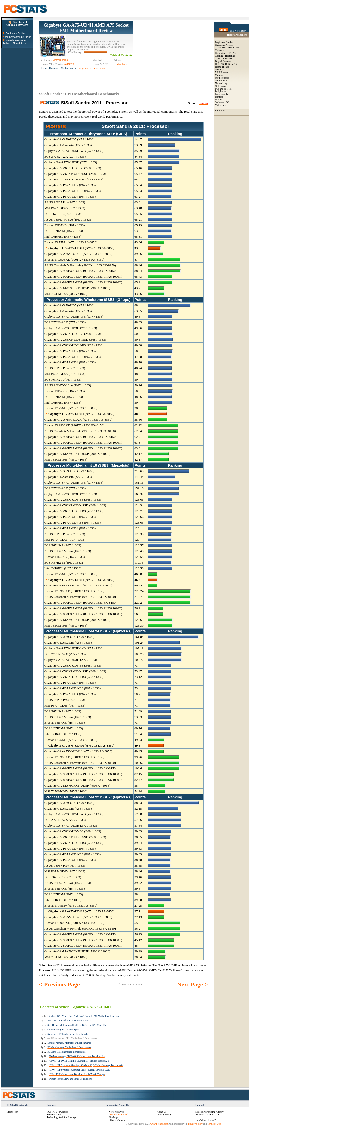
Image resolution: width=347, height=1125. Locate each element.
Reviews (53, 68)
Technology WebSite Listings (61, 1117)
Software (219, 102)
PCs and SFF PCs (224, 88)
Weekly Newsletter (16, 40)
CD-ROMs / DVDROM (227, 47)
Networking (221, 83)
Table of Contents (121, 55)
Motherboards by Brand (18, 37)
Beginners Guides (16, 33)
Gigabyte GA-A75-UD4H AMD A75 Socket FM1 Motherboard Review (86, 27)
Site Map (113, 1117)
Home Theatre (222, 66)
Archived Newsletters (14, 43)
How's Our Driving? (205, 1120)
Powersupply (221, 94)
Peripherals (220, 91)
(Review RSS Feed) (118, 1114)
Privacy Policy (164, 1114)
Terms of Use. (214, 1123)
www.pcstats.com (159, 1123)
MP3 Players (221, 72)
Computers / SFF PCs (226, 53)
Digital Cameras (223, 61)
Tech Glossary (54, 1114)
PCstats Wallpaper (118, 1120)
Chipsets (219, 50)
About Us (161, 1111)
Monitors (219, 75)
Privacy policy (195, 1123)
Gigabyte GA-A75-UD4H (92, 68)
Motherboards (69, 68)
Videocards (220, 105)
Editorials (220, 110)
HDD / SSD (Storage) (226, 64)
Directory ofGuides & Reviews (17, 23)
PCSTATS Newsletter (57, 1111)
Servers (219, 99)
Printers (219, 96)
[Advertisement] (170, 52)
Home (43, 68)
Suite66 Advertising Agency (209, 1111)
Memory (219, 69)
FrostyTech (12, 1111)
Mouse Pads (221, 80)
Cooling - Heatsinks (225, 55)
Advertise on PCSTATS (207, 1114)
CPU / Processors (223, 58)
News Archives (116, 1111)
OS (227, 102)
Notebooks (220, 86)
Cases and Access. (224, 45)
